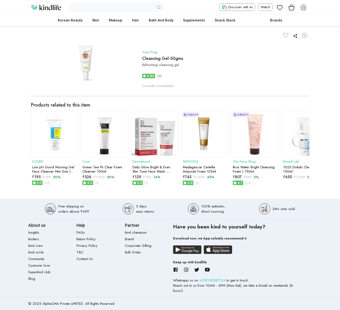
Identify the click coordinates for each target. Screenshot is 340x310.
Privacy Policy (87, 245)
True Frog (149, 52)
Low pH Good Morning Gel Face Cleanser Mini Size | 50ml (53, 169)
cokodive (252, 20)
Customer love (39, 265)
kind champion (136, 232)
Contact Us (84, 258)
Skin (95, 20)
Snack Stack (225, 20)
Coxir (86, 161)
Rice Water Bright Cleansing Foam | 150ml (254, 169)
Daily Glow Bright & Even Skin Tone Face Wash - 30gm (151, 169)
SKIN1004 (190, 161)
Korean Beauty (70, 20)
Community (36, 258)
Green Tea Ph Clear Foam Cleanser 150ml (102, 169)
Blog (31, 278)
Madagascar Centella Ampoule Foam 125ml (199, 169)
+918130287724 (212, 280)
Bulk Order (133, 252)
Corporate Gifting (138, 245)
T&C (79, 252)
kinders (33, 239)
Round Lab (291, 161)
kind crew (35, 245)
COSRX (37, 161)
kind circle (36, 252)
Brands (276, 20)
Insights (33, 232)
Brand (129, 239)
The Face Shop (244, 161)
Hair (135, 20)
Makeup (115, 20)
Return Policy (86, 239)
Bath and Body (161, 20)
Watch (265, 7)
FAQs (80, 232)
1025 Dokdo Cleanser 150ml (300, 169)
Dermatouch (141, 161)
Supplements (194, 20)
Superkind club (39, 272)
